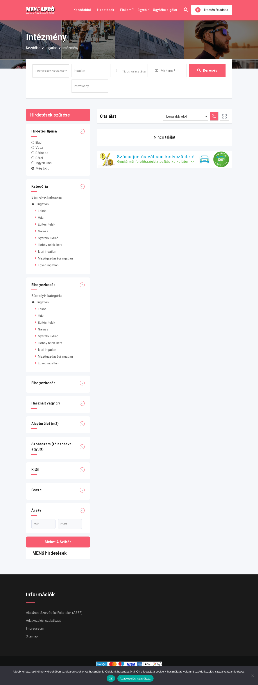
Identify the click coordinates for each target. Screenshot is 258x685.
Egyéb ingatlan (48, 265)
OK (111, 678)
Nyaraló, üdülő (48, 238)
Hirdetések (105, 10)
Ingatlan (40, 204)
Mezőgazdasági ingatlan (55, 258)
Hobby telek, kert (50, 245)
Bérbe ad (42, 153)
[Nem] (252, 675)
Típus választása (134, 71)
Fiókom (125, 10)
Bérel (39, 158)
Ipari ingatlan (47, 252)
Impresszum (35, 628)
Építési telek (46, 224)
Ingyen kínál (44, 163)
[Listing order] (185, 116)
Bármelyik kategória (46, 197)
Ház (41, 218)
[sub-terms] (90, 86)
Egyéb (142, 10)
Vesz (39, 148)
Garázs (43, 231)
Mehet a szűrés (58, 542)
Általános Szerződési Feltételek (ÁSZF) (54, 613)
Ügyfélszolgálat (165, 10)
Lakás (42, 211)
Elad (38, 143)
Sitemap (32, 636)
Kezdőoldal (82, 10)
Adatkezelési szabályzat (43, 621)
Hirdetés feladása (211, 9)
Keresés (207, 71)
